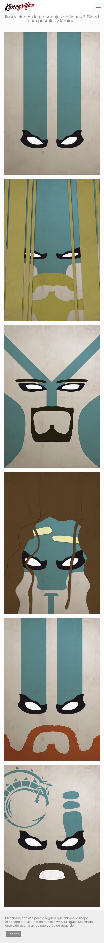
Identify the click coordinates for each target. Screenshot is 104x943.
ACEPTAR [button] (14, 933)
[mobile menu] (98, 6)
